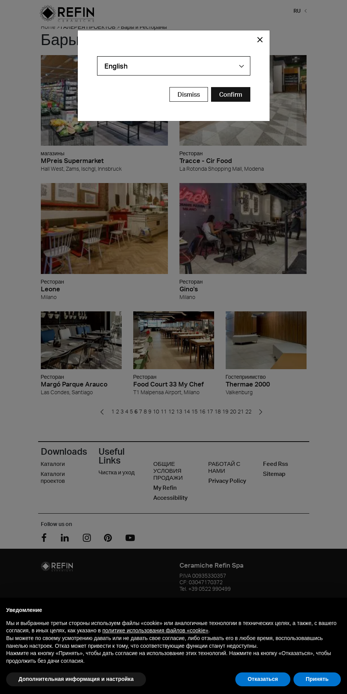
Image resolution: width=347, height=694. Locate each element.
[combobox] (173, 66)
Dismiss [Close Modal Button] (189, 94)
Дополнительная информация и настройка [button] (76, 679)
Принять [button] (317, 679)
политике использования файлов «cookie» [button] (155, 630)
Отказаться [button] (263, 679)
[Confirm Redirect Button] (230, 94)
